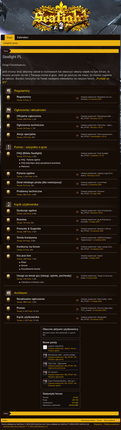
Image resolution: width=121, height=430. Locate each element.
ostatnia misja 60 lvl (104, 173)
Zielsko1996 (73, 405)
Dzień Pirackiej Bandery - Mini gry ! (61, 381)
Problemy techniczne (29, 191)
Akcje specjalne (26, 134)
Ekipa (23, 262)
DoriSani (84, 99)
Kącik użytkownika (26, 204)
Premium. (101, 191)
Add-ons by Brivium (25, 426)
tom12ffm (84, 222)
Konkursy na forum (28, 246)
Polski (4, 420)
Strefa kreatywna (27, 237)
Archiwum (20, 292)
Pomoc (21, 308)
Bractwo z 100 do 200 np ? (107, 229)
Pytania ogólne (26, 173)
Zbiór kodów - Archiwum (106, 299)
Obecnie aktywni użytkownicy (60, 329)
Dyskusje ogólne (27, 210)
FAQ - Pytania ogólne (30, 160)
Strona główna (109, 420)
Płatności (25, 166)
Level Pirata (102, 182)
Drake (83, 278)
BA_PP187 (85, 118)
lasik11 (83, 175)
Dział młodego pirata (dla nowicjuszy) (39, 182)
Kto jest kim (24, 255)
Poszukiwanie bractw (30, 269)
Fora (9, 37)
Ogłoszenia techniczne (30, 125)
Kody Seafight (102, 153)
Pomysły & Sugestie (29, 228)
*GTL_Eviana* (86, 310)
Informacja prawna (88, 420)
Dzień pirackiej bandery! (106, 134)
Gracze (24, 265)
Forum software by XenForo (23, 424)
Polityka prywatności (111, 424)
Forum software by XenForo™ (67, 424)
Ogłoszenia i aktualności (30, 110)
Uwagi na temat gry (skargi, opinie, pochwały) (44, 275)
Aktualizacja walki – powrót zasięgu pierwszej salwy (68, 355)
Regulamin (98, 424)
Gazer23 (84, 185)
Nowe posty (50, 342)
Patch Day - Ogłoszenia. (106, 125)
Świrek (100, 256)
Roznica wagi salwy (104, 308)
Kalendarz (22, 37)
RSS (77, 98)
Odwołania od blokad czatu (32, 282)
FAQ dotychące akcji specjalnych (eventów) (40, 163)
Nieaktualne (102, 317)
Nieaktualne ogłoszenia (31, 299)
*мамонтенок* (86, 240)
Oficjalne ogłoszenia (29, 116)
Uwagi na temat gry (104, 276)
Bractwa (21, 219)
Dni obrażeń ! (53, 372)
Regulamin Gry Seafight (106, 97)
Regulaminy (22, 90)
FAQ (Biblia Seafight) (29, 153)
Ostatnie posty (11, 43)
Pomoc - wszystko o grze (30, 147)
